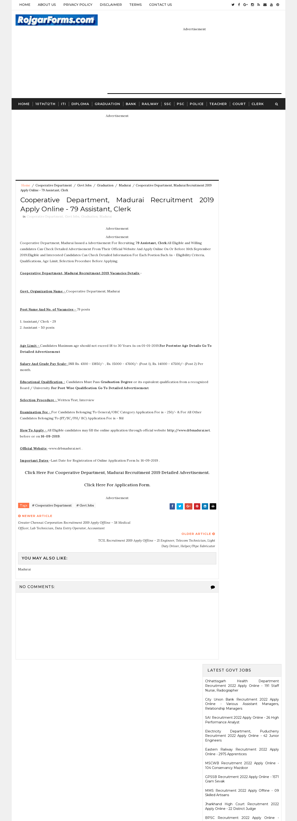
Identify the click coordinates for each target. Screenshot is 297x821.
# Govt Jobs (85, 513)
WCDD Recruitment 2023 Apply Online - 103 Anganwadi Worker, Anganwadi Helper (242, 679)
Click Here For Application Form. (108, 492)
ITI (63, 92)
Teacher (217, 92)
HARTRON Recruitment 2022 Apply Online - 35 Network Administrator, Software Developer (242, 374)
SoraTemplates (128, 806)
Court (238, 92)
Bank (130, 92)
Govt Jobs (84, 174)
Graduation (107, 92)
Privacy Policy (77, 5)
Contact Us (160, 5)
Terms (135, 5)
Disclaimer (110, 5)
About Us (46, 5)
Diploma (80, 92)
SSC (167, 92)
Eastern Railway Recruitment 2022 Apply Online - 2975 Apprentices (242, 190)
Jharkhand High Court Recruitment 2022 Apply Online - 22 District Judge (242, 245)
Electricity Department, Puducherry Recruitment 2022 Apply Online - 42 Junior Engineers (242, 174)
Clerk (257, 92)
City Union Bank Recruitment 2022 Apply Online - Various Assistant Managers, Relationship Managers (242, 142)
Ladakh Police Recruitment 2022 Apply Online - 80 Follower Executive (242, 404)
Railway (149, 92)
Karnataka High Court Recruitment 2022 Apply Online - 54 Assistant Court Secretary (242, 345)
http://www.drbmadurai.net (41, 437)
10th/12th (45, 92)
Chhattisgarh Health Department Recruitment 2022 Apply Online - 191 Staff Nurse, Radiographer (242, 124)
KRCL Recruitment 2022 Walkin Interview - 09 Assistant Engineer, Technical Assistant (242, 358)
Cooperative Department (53, 174)
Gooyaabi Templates (183, 806)
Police (196, 92)
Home (24, 5)
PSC (180, 92)
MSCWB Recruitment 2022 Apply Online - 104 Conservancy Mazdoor (242, 203)
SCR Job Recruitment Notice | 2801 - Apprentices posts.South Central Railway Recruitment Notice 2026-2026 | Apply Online (242, 588)
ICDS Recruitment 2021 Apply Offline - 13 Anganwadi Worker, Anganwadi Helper (242, 635)
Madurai (124, 174)
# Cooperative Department (51, 513)
